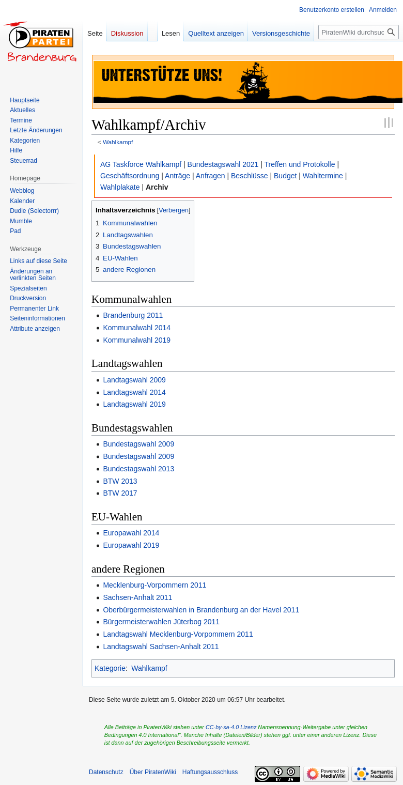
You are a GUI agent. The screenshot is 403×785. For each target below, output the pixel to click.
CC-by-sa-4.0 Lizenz (231, 727)
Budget (285, 176)
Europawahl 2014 (131, 533)
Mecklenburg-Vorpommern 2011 (154, 585)
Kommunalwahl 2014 (137, 328)
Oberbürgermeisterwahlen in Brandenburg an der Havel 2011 (201, 610)
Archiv (157, 187)
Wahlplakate (120, 187)
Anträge (177, 176)
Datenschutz (106, 772)
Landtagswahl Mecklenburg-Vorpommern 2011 (178, 634)
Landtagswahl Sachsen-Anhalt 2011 (161, 646)
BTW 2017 (120, 493)
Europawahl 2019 (131, 545)
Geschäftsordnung (129, 176)
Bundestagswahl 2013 (138, 469)
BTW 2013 (120, 481)
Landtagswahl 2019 (134, 404)
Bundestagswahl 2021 (223, 164)
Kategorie (110, 668)
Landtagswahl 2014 (134, 392)
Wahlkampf (118, 141)
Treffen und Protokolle (300, 164)
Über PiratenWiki (153, 772)
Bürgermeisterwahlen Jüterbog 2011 (161, 622)
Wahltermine (323, 176)
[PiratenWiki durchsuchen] (358, 32)
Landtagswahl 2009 (134, 380)
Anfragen (210, 176)
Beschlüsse (249, 176)
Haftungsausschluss (210, 772)
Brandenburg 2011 (133, 315)
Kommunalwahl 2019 (137, 340)
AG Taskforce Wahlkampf (140, 164)
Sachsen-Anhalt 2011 (137, 597)
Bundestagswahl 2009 (138, 444)
